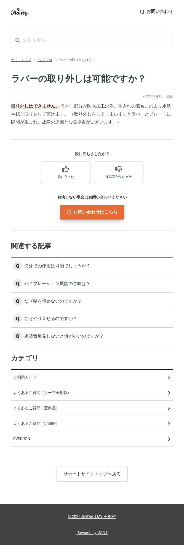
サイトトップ (21, 60)
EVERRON (45, 60)
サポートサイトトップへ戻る (92, 474)
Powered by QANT (92, 532)
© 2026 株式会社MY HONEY (92, 516)
